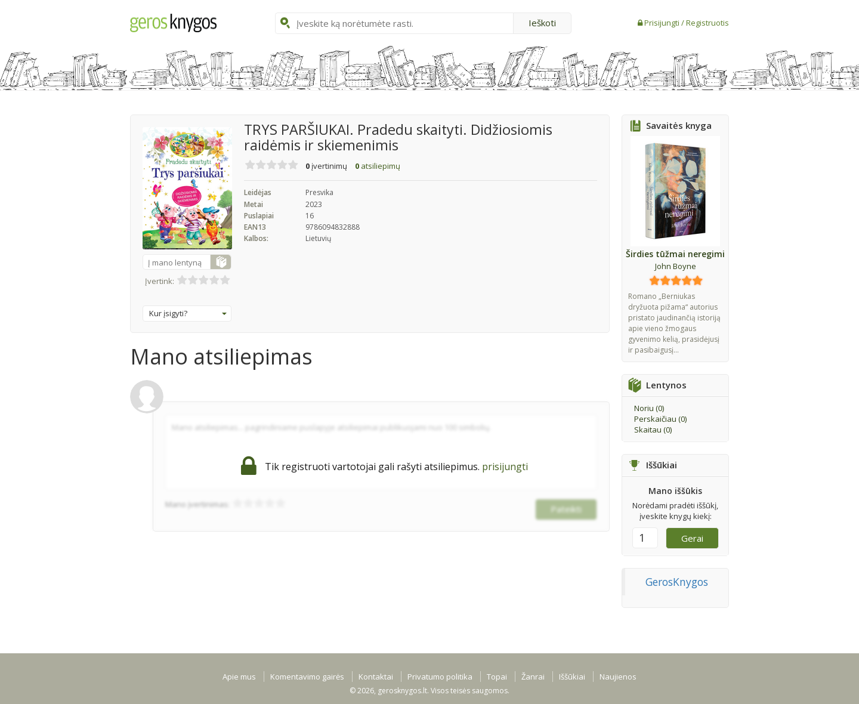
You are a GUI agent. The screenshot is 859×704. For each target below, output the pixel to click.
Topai (497, 676)
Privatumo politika (439, 676)
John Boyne (675, 266)
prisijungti (505, 466)
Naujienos (618, 676)
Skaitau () (653, 429)
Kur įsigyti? (188, 313)
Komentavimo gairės (307, 676)
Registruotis (707, 22)
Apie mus (239, 676)
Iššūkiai (572, 676)
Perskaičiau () (660, 418)
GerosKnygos (676, 582)
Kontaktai (376, 676)
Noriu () (649, 408)
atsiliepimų (377, 165)
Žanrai (533, 676)
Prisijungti (662, 22)
